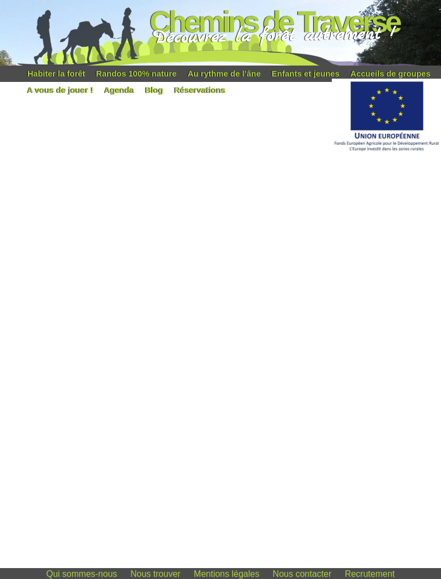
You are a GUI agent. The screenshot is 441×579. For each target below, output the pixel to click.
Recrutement (370, 573)
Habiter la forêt (56, 73)
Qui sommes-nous (81, 573)
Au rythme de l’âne (223, 73)
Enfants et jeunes (305, 73)
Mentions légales (226, 573)
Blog (154, 89)
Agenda (119, 89)
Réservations (199, 89)
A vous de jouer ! (60, 89)
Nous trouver (155, 573)
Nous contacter (302, 573)
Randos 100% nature (136, 73)
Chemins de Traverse (274, 22)
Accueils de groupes (390, 73)
